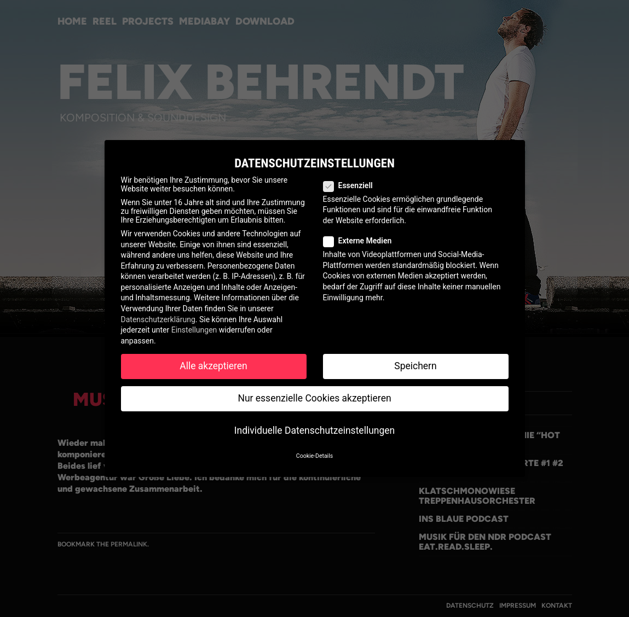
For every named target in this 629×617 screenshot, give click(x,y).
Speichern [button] (415, 365)
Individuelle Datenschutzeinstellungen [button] (314, 430)
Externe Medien (362, 240)
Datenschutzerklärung (158, 319)
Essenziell (352, 185)
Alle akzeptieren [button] (213, 365)
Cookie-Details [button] (314, 455)
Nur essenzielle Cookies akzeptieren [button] (314, 398)
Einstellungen (194, 329)
